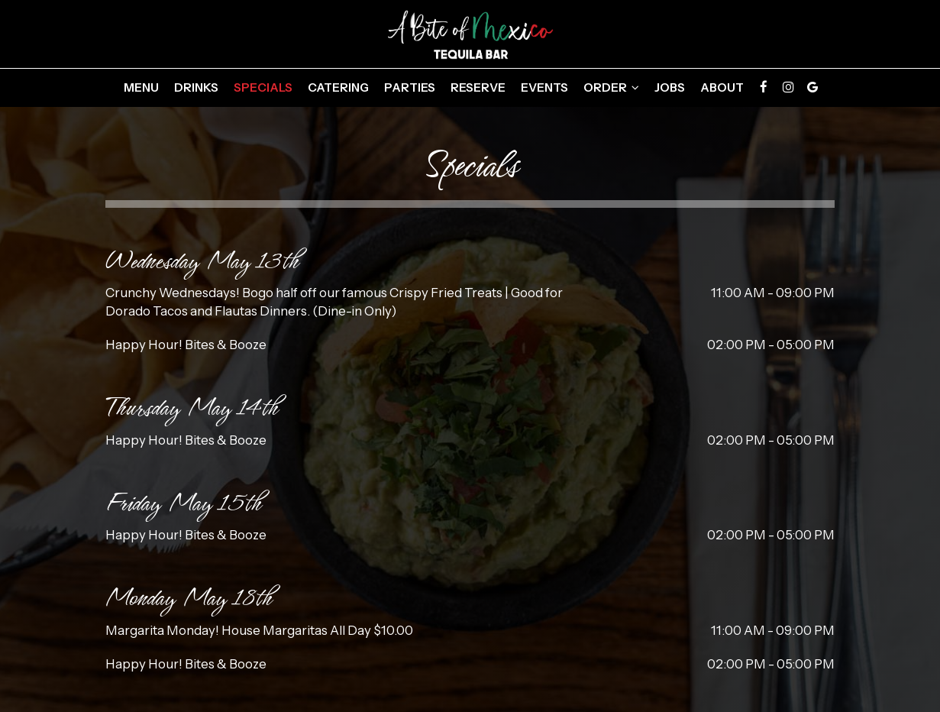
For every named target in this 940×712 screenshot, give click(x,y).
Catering (338, 87)
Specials (263, 87)
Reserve (478, 87)
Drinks (196, 87)
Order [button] (611, 87)
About (722, 87)
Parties (409, 87)
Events (544, 87)
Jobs (669, 87)
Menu (141, 87)
